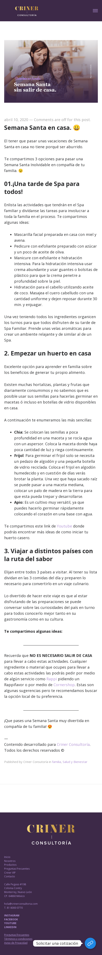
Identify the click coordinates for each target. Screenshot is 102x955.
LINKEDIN (10, 927)
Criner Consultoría (73, 744)
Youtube (64, 526)
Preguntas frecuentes (16, 935)
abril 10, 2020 (16, 119)
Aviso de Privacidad (15, 943)
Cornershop (64, 684)
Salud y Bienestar (75, 762)
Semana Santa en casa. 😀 (42, 127)
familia (56, 762)
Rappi (51, 678)
